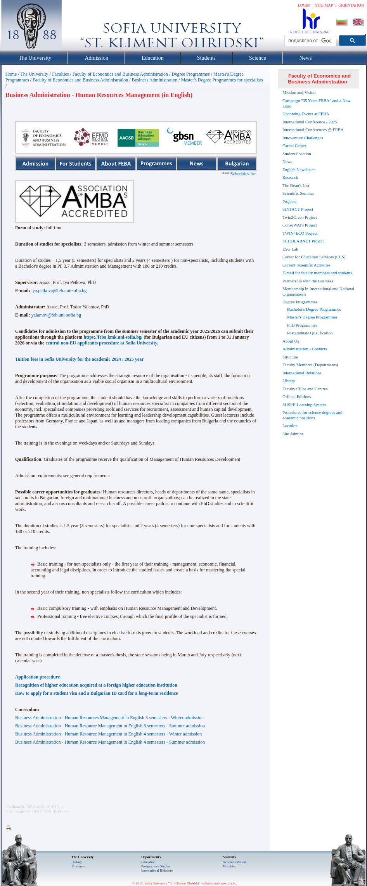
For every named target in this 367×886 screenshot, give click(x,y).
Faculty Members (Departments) (310, 364)
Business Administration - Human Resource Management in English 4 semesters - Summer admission (110, 742)
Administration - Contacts (304, 348)
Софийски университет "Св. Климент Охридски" (75, 27)
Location (290, 425)
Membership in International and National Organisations (318, 291)
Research (290, 177)
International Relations (302, 372)
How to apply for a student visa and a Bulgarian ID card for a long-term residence (96, 693)
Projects (289, 201)
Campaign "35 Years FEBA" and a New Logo (316, 103)
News (287, 161)
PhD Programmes (302, 325)
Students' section (296, 153)
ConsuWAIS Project (299, 225)
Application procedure (37, 677)
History (76, 862)
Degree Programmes (190, 74)
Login (304, 5)
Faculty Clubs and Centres (304, 388)
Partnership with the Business (307, 281)
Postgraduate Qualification (310, 333)
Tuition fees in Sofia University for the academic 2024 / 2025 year (79, 359)
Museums (78, 866)
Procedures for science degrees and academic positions (312, 415)
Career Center (294, 145)
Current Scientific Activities (306, 265)
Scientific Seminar (298, 193)
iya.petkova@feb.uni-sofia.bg (59, 290)
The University (34, 74)
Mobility (229, 866)
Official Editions (296, 396)
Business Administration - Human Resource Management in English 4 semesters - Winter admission (108, 734)
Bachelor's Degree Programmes (314, 309)
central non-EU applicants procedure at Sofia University (101, 343)
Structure (290, 357)
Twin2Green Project (299, 217)
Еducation (148, 862)
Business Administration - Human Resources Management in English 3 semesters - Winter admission (109, 717)
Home (11, 74)
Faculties (60, 74)
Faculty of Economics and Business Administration (120, 74)
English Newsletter (298, 169)
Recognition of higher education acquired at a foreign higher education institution (96, 685)
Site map (324, 5)
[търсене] (309, 40)
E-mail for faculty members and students (317, 272)
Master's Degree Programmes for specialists (222, 80)
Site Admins (292, 433)
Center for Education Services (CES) (314, 256)
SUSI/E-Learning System (304, 404)
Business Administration (155, 80)
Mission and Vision (298, 92)
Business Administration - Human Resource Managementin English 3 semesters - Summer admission (110, 726)
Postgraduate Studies (155, 866)
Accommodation (234, 862)
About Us (290, 341)
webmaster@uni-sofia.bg (219, 883)
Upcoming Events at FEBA (305, 113)
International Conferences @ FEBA (313, 129)
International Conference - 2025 (309, 121)
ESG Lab (290, 249)
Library (288, 380)
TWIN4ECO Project (299, 233)
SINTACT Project (297, 209)
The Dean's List (295, 185)
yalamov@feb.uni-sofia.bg (56, 315)
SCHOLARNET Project (303, 241)
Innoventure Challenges (302, 137)
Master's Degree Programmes (312, 317)
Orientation (351, 5)
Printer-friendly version (10, 828)
